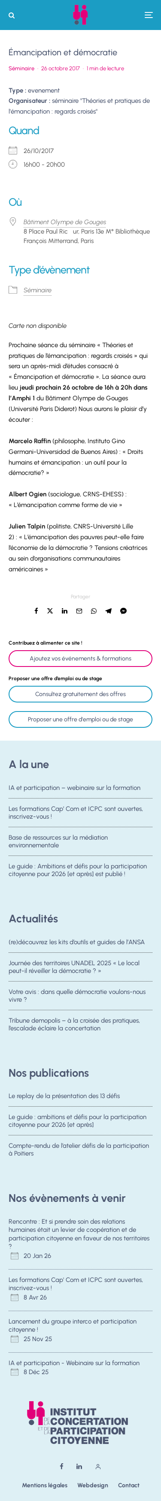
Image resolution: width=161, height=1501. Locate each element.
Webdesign (92, 1485)
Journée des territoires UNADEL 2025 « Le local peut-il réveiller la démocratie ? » (74, 967)
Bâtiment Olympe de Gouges (65, 222)
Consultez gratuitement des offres (80, 694)
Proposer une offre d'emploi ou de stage (80, 719)
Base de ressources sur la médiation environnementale (58, 842)
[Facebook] (61, 1466)
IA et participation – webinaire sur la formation (74, 788)
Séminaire (21, 68)
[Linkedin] (79, 1466)
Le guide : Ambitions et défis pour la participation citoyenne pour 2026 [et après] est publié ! (78, 872)
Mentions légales (44, 1485)
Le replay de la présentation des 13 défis (64, 1096)
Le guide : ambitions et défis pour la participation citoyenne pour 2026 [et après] (77, 1121)
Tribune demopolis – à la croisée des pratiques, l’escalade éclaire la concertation (74, 1026)
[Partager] (36, 611)
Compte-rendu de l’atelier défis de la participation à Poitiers (79, 1150)
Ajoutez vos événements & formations (80, 658)
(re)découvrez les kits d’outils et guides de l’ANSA (77, 942)
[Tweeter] (50, 611)
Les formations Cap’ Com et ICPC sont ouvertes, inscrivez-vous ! (76, 812)
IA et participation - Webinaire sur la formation (74, 1363)
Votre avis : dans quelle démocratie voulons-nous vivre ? (77, 995)
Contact (129, 1485)
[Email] (79, 611)
